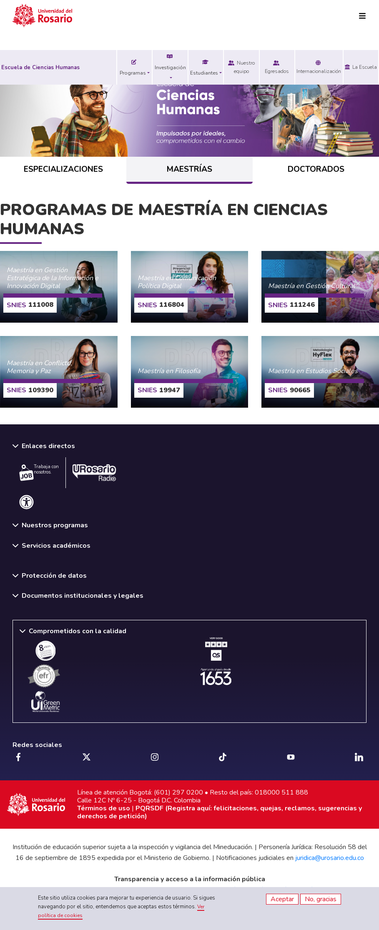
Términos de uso (103, 808)
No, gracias (320, 899)
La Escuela (361, 67)
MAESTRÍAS (189, 169)
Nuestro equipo (241, 67)
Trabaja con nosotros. (39, 472)
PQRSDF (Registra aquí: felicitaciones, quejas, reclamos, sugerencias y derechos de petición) (219, 812)
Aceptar (282, 899)
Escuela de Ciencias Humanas (40, 67)
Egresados (277, 67)
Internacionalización (318, 67)
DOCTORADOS (316, 169)
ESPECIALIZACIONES (63, 169)
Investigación (170, 62)
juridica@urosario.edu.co (329, 857)
